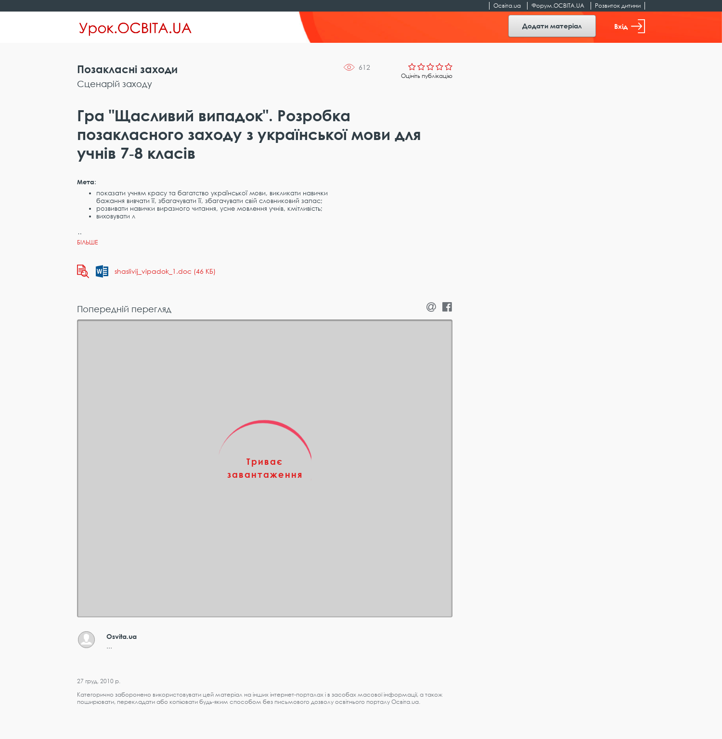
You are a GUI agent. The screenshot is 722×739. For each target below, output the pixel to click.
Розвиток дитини (618, 5)
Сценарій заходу (114, 83)
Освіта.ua (507, 5)
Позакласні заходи (127, 69)
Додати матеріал (552, 26)
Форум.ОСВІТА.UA (557, 5)
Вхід (629, 26)
